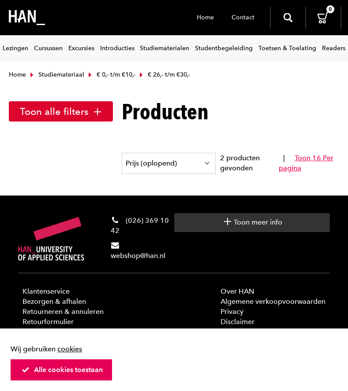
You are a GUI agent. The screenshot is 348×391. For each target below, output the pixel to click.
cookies (69, 349)
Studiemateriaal (56, 74)
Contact (243, 17)
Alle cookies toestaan (62, 369)
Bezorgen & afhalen (54, 301)
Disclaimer (237, 321)
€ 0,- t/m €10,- (110, 74)
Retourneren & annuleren (63, 311)
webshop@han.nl (138, 255)
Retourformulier (48, 321)
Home (205, 17)
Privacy (232, 311)
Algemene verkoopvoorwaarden (273, 301)
